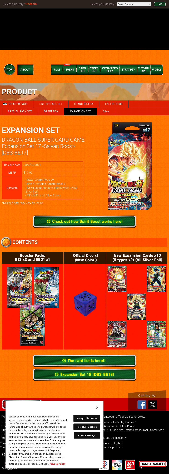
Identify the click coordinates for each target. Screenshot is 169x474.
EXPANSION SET (80, 111)
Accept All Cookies (86, 418)
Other (106, 111)
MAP (161, 4)
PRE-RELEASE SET (50, 104)
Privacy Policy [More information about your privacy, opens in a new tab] (57, 464)
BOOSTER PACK (15, 104)
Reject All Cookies (87, 427)
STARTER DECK (83, 104)
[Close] (97, 407)
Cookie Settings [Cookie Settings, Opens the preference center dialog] (86, 435)
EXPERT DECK (113, 104)
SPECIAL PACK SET (20, 111)
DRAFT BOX (51, 111)
